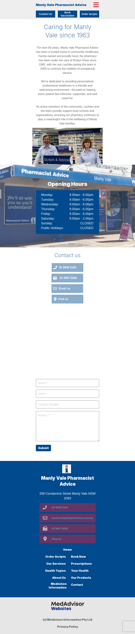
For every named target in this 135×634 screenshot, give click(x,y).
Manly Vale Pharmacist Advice (61, 5)
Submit (43, 448)
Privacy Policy (67, 626)
